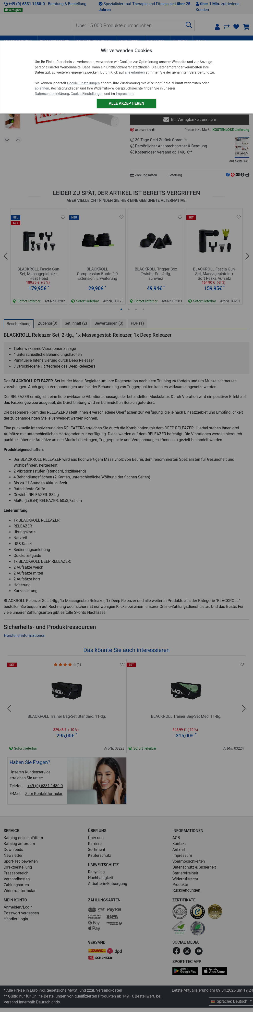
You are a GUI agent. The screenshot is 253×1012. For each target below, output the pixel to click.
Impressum (124, 94)
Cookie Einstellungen (83, 83)
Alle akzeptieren (126, 103)
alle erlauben (135, 72)
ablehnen (42, 88)
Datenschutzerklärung (52, 94)
